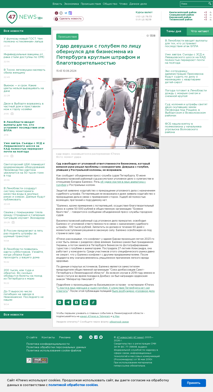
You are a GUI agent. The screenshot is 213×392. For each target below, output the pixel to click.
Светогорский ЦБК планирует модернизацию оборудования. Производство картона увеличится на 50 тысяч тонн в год (25, 172)
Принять (193, 383)
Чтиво (123, 4)
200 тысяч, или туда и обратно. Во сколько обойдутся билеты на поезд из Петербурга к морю (25, 277)
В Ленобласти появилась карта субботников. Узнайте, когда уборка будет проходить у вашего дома (25, 256)
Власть (57, 4)
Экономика (71, 4)
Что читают (200, 31)
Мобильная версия (56, 13)
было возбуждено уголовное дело (133, 291)
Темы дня (173, 31)
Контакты (48, 337)
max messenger (70, 13)
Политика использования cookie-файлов (53, 350)
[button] (59, 302)
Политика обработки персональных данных (56, 347)
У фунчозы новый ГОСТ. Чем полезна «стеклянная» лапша (25, 43)
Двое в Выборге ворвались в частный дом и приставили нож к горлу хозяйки (25, 109)
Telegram (96, 337)
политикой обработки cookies (73, 385)
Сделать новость (70, 19)
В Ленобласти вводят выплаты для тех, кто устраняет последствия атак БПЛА (186, 43)
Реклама (64, 337)
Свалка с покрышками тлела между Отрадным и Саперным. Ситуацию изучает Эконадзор (25, 217)
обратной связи (119, 322)
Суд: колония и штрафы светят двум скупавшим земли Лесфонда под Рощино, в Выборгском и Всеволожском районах (186, 110)
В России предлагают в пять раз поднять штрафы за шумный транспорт (25, 236)
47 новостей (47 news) (130, 337)
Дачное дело (138, 4)
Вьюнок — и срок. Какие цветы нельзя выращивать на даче (25, 90)
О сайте (31, 337)
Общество (110, 4)
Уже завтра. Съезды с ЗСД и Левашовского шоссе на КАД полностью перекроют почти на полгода (185, 58)
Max (101, 337)
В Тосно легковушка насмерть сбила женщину (25, 74)
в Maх (116, 316)
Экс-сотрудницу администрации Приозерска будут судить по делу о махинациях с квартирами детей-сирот (184, 76)
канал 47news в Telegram (95, 316)
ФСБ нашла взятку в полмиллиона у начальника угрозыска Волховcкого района (183, 128)
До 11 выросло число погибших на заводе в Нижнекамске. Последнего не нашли (25, 298)
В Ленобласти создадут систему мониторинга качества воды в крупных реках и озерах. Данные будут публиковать (25, 196)
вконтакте (61, 13)
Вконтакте (80, 337)
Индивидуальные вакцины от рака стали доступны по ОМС (25, 58)
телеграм (65, 13)
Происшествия (91, 4)
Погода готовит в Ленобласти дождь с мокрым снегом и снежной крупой (186, 93)
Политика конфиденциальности (48, 344)
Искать (210, 3)
